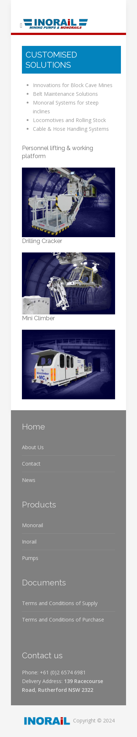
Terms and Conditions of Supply (60, 603)
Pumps (30, 557)
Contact (31, 463)
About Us (33, 447)
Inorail (29, 541)
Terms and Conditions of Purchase (63, 619)
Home (33, 426)
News (28, 480)
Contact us (42, 655)
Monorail (32, 525)
